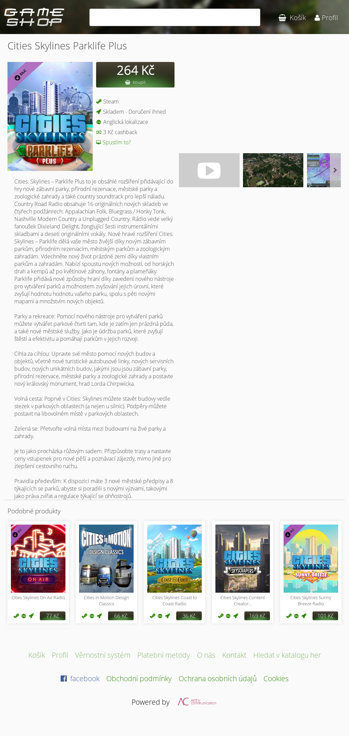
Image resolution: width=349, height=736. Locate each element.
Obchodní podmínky (139, 678)
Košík (36, 655)
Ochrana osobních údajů (218, 678)
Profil (60, 655)
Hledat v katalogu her (287, 655)
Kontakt (234, 655)
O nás (206, 655)
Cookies (276, 678)
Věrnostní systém (103, 655)
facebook (80, 678)
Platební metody (163, 655)
